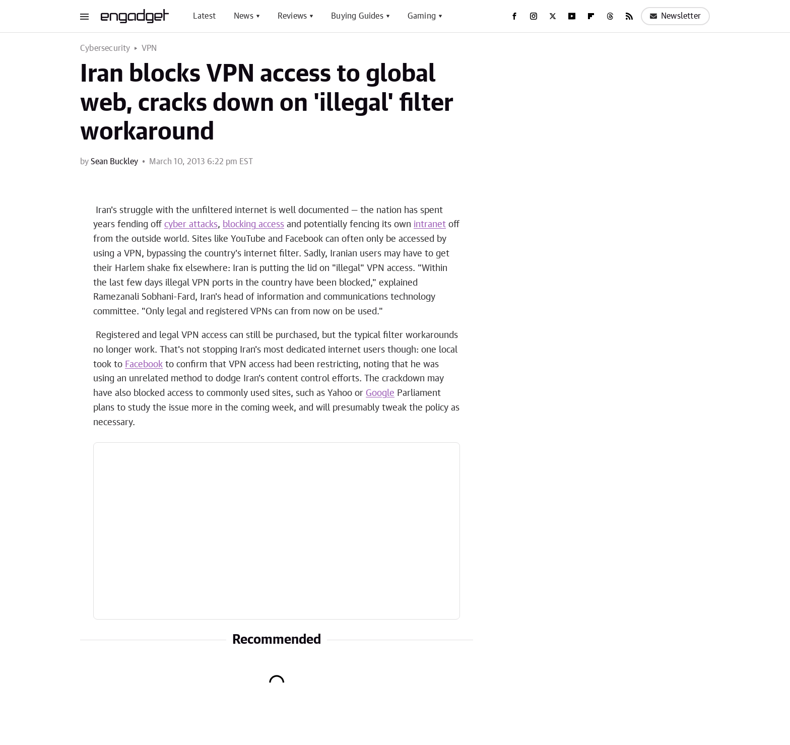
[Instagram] (533, 16)
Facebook (144, 364)
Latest (204, 16)
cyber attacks (191, 224)
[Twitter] (552, 16)
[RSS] (629, 16)
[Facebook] (514, 16)
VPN (149, 48)
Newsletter (675, 16)
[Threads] (610, 16)
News (243, 16)
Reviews (292, 16)
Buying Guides (357, 16)
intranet (430, 224)
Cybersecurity (105, 48)
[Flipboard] (591, 16)
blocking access (253, 224)
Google (380, 393)
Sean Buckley (114, 162)
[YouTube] (571, 16)
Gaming (422, 16)
